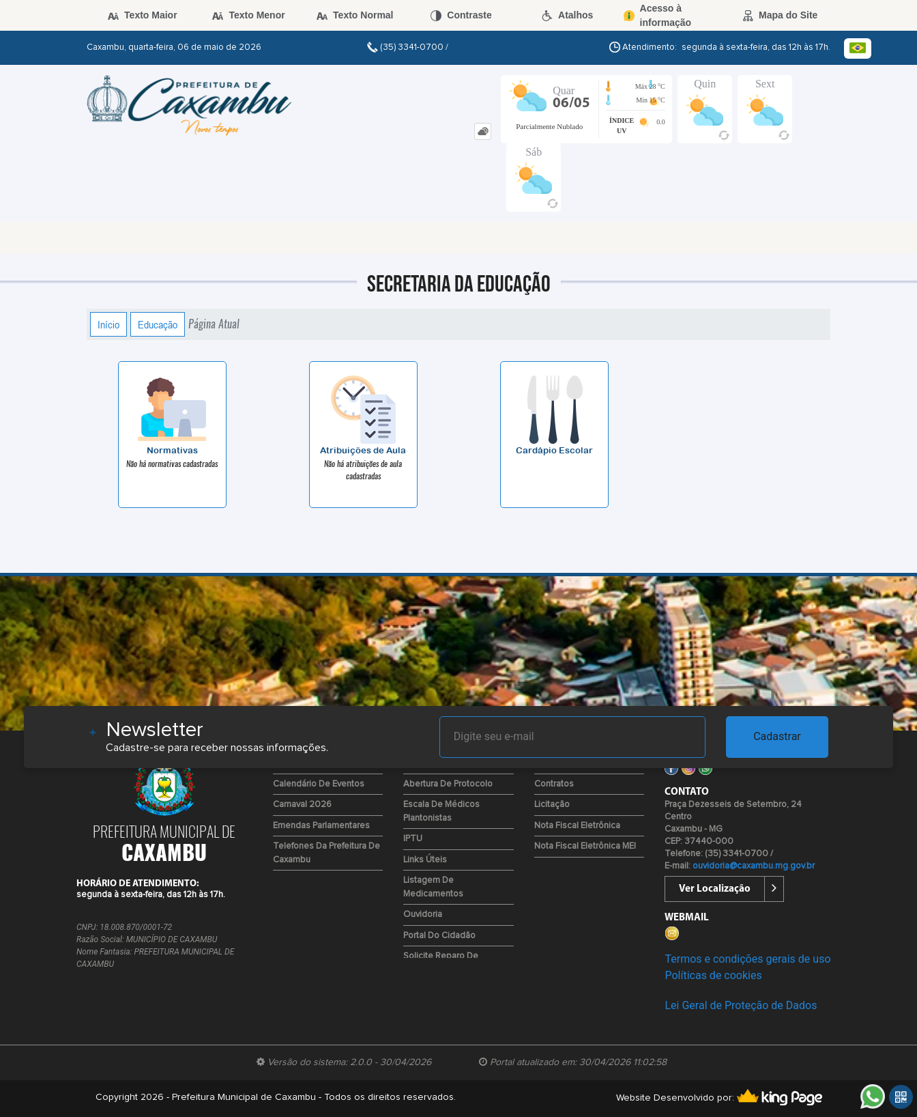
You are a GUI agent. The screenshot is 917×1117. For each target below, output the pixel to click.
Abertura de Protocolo (448, 784)
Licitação (552, 804)
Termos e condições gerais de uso (747, 958)
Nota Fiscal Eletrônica (577, 825)
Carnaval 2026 (302, 804)
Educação (157, 324)
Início (108, 324)
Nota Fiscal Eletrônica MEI (585, 846)
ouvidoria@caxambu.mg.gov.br (754, 866)
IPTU (412, 838)
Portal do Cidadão (439, 935)
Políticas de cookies (713, 975)
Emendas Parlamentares (321, 825)
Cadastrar (777, 736)
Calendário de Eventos (318, 784)
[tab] (482, 131)
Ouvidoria (422, 914)
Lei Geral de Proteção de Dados (741, 1005)
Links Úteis (425, 860)
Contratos (554, 784)
